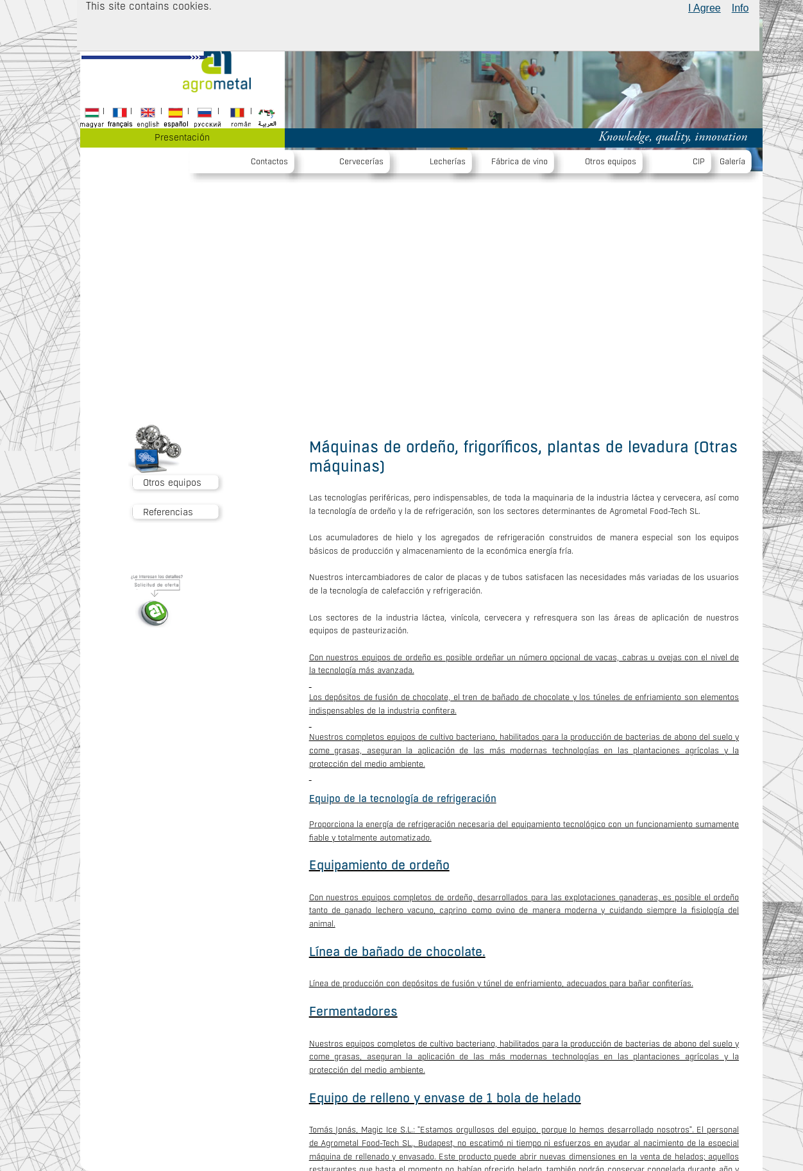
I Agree (704, 8)
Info (740, 8)
